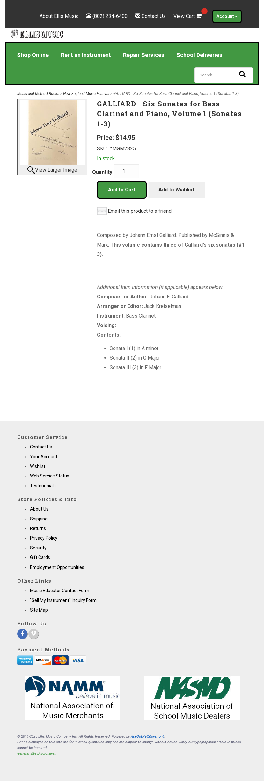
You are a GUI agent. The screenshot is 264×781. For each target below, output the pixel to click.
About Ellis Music (59, 16)
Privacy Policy (43, 538)
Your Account (43, 456)
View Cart (188, 16)
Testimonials (43, 485)
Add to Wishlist (176, 190)
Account (227, 16)
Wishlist (37, 466)
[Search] (223, 75)
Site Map (39, 610)
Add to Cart (122, 190)
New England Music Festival (86, 93)
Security (38, 547)
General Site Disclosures (36, 753)
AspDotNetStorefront (147, 736)
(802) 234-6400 (110, 16)
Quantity (102, 172)
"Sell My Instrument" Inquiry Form (63, 600)
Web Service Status (49, 475)
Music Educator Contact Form (59, 590)
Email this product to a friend (140, 211)
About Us (39, 509)
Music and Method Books (38, 93)
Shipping (39, 518)
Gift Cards (40, 557)
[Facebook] (22, 633)
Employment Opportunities (57, 567)
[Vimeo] (33, 633)
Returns (38, 528)
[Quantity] (126, 171)
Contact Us (154, 16)
